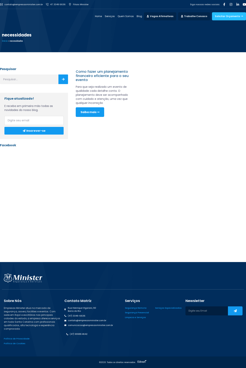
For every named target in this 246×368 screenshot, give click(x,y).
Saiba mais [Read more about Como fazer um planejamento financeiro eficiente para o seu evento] (90, 112)
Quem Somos (126, 16)
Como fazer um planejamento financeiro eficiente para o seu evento (102, 75)
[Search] (63, 79)
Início (5, 40)
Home (98, 16)
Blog (139, 16)
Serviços (110, 16)
